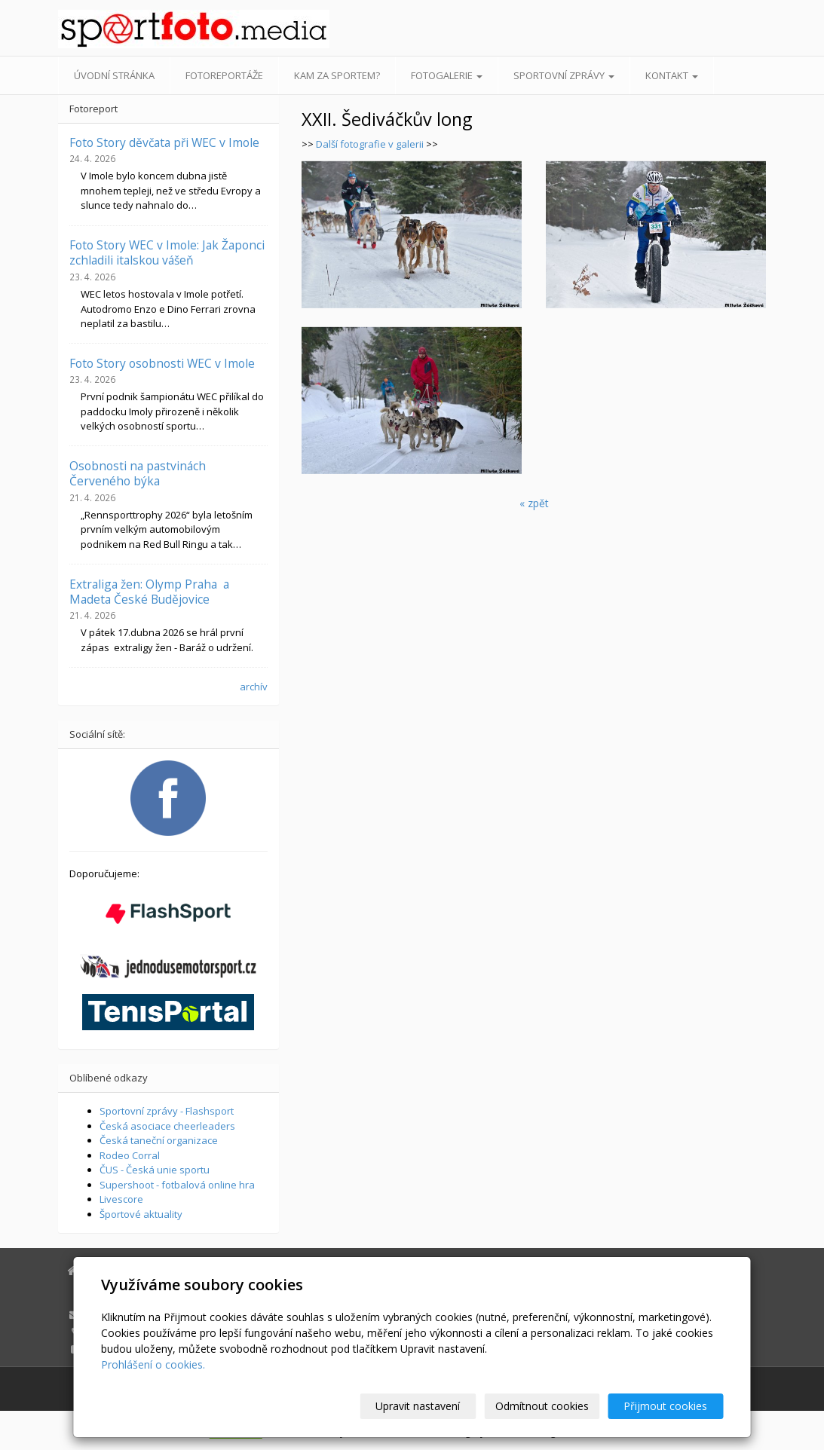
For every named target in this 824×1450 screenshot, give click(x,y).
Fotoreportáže (224, 75)
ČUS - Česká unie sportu (155, 1169)
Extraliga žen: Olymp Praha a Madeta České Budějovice (149, 591)
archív (254, 686)
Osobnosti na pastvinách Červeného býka (137, 473)
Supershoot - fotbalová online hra (177, 1185)
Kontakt (671, 75)
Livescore (121, 1199)
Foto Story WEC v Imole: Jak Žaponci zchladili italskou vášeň (167, 252)
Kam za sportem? (337, 75)
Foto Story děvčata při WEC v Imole (164, 142)
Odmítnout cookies (542, 1406)
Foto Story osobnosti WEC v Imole (162, 363)
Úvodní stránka (114, 75)
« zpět (534, 503)
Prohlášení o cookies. (153, 1364)
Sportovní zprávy (563, 75)
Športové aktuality (141, 1214)
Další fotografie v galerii (370, 144)
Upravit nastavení (418, 1406)
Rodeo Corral (130, 1155)
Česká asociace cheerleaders (167, 1126)
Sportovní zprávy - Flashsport (167, 1111)
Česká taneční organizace (159, 1140)
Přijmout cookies (666, 1406)
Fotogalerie (446, 75)
